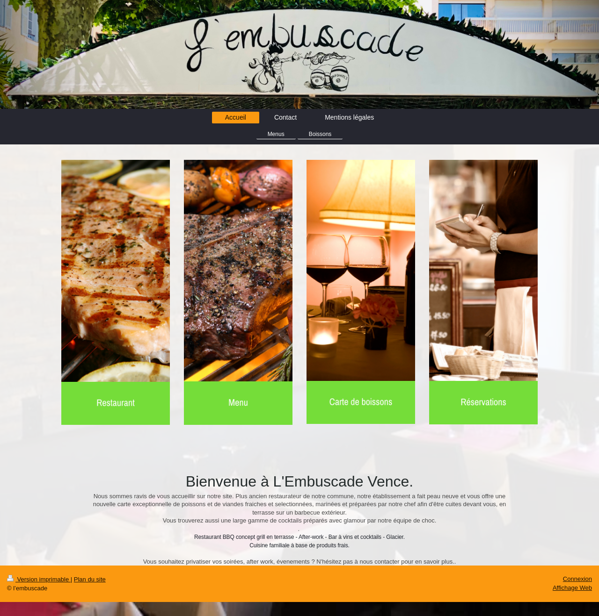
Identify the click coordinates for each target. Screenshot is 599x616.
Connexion (577, 578)
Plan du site (90, 579)
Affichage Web (572, 587)
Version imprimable (39, 579)
